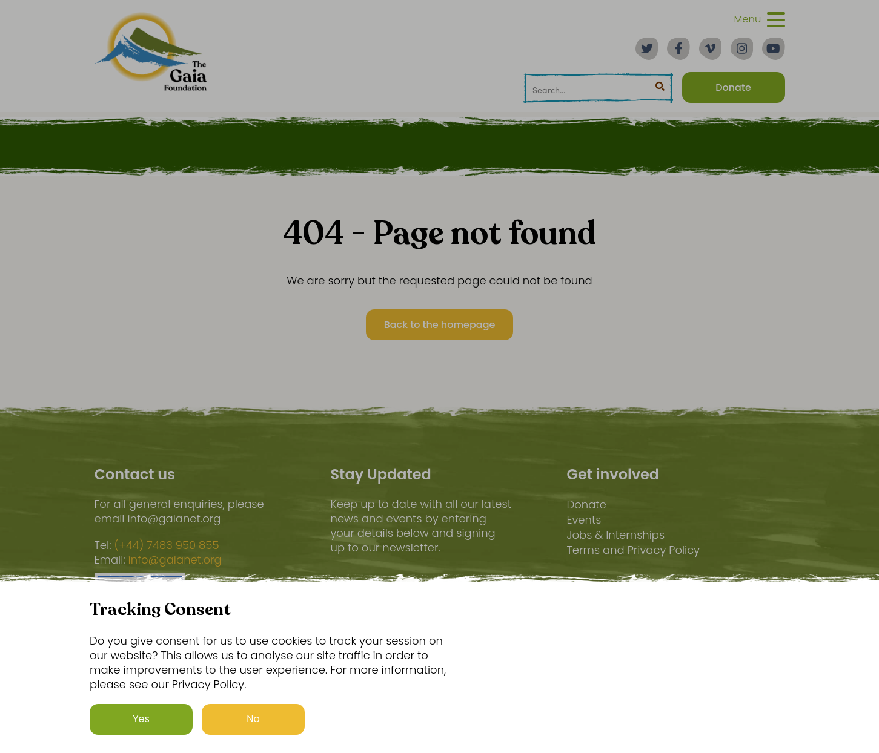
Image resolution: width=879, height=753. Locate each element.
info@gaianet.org (175, 560)
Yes (141, 725)
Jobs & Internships (615, 534)
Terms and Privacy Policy (633, 549)
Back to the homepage (440, 325)
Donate (586, 504)
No (253, 725)
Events (583, 519)
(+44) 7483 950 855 (166, 545)
